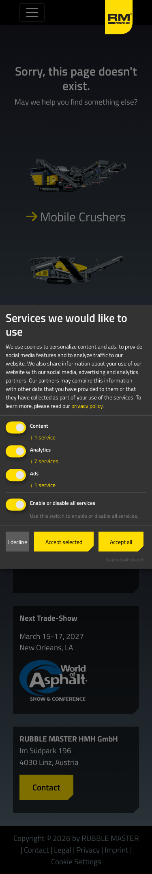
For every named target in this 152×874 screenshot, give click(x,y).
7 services (44, 460)
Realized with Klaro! (124, 559)
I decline (17, 542)
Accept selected (63, 542)
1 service (43, 437)
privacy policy (87, 405)
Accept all (121, 542)
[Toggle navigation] (32, 12)
